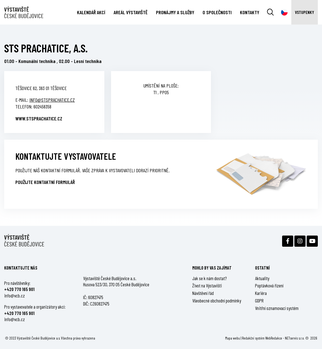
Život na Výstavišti (207, 285)
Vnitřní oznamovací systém (277, 308)
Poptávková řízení (269, 285)
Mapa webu (232, 338)
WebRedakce (273, 338)
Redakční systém (253, 338)
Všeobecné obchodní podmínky (216, 300)
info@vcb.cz (14, 295)
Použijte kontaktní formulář (45, 182)
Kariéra (261, 293)
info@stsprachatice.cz (52, 100)
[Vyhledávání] (270, 12)
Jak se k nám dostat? (209, 278)
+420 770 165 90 (18, 289)
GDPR (259, 300)
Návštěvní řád (203, 293)
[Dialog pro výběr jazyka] (284, 12)
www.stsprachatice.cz (38, 118)
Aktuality (262, 278)
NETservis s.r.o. (294, 338)
